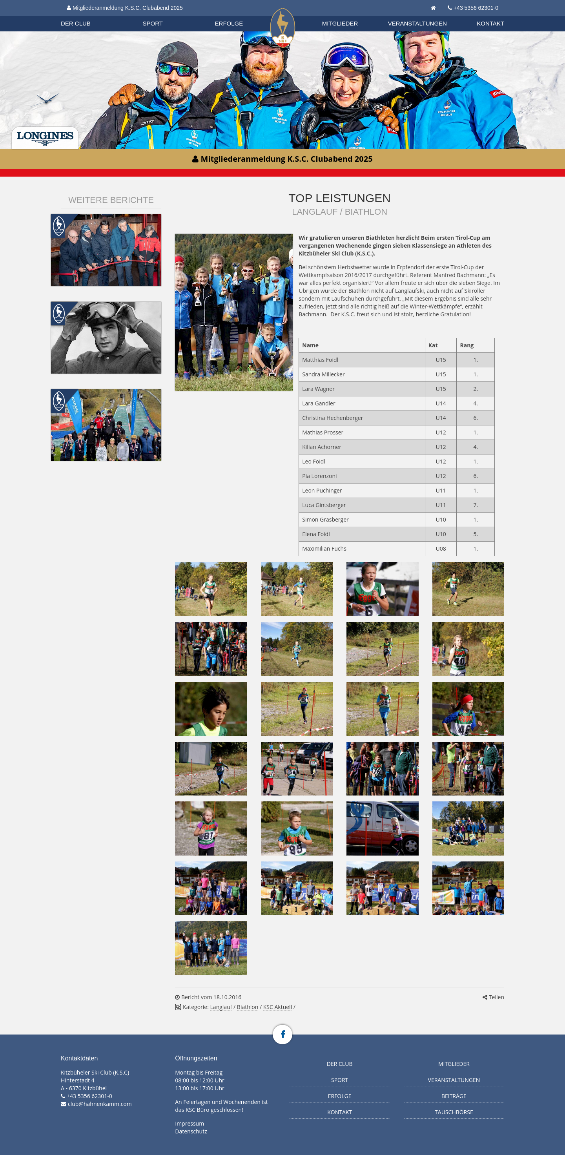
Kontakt (490, 23)
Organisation (83, 15)
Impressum (189, 1123)
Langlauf (221, 1007)
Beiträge (454, 1096)
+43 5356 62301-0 (476, 8)
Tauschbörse (454, 1112)
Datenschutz (191, 1131)
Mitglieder (340, 23)
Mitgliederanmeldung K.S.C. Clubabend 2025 (125, 8)
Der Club (76, 23)
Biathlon (83, 15)
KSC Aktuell (277, 1007)
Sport (153, 23)
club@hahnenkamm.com (100, 1104)
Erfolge (229, 23)
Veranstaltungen (417, 23)
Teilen (493, 997)
